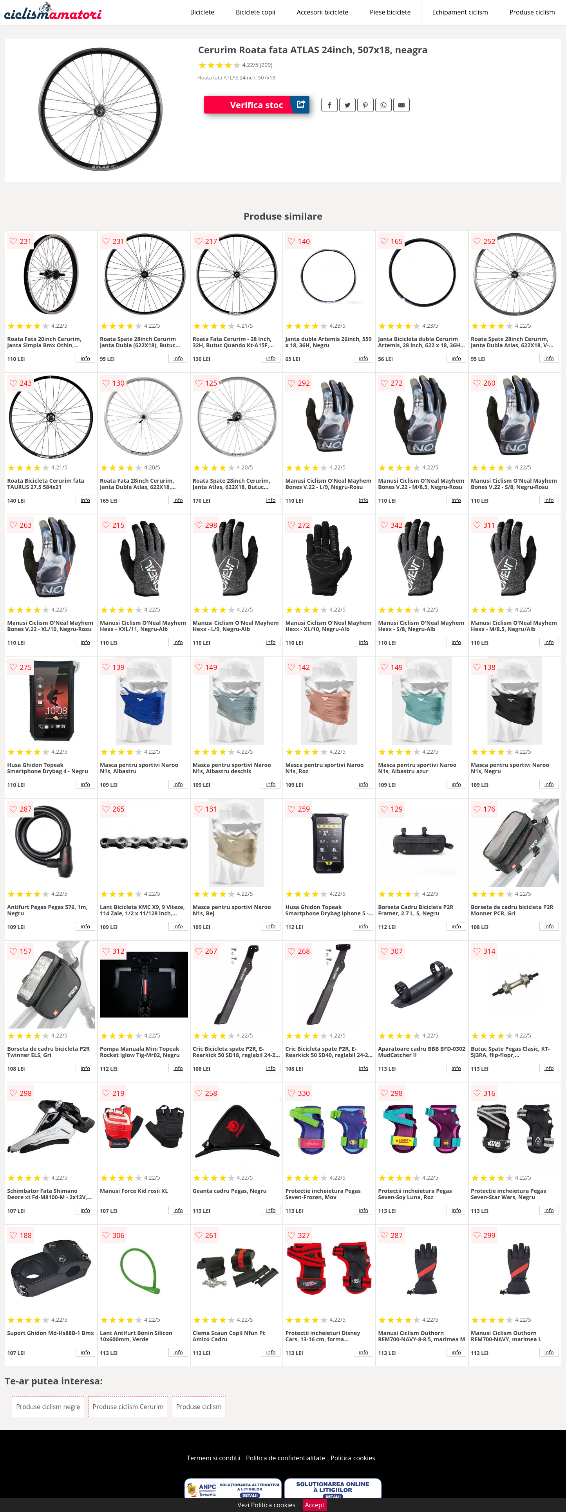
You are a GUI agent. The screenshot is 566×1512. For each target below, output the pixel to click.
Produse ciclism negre (48, 1406)
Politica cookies (353, 1458)
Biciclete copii (255, 12)
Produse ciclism (532, 12)
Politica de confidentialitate (285, 1458)
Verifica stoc (269, 105)
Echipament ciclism (460, 12)
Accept (315, 1505)
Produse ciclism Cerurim (128, 1406)
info (85, 358)
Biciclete (202, 12)
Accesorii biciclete (322, 12)
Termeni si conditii (214, 1458)
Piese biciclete (390, 12)
